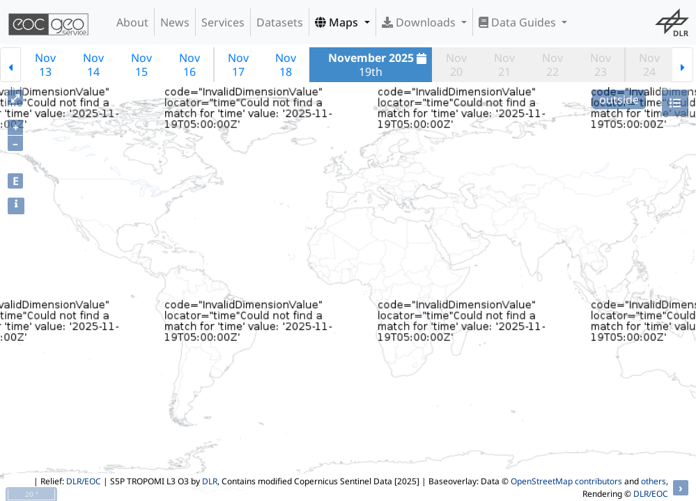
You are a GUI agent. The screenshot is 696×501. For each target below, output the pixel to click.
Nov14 (93, 64)
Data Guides (519, 22)
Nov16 (189, 64)
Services (223, 22)
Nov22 (552, 64)
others (653, 481)
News (175, 22)
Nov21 (504, 64)
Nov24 (649, 64)
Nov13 (45, 64)
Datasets (279, 22)
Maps (338, 22)
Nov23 (600, 64)
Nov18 (285, 64)
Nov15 (141, 64)
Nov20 (456, 64)
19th (379, 64)
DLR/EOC (83, 481)
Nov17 (238, 64)
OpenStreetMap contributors (566, 481)
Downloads (420, 22)
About (132, 22)
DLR (209, 481)
